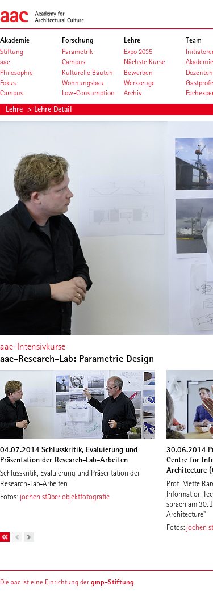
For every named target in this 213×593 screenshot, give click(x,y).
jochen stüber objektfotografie (65, 496)
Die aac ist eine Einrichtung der (67, 582)
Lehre (15, 109)
